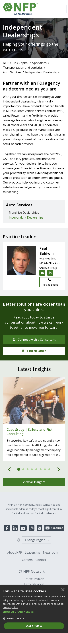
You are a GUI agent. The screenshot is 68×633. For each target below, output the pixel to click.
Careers (27, 560)
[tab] (19, 469)
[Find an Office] (34, 351)
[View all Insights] (34, 482)
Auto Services (12, 72)
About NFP (14, 553)
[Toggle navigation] (63, 9)
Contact (41, 560)
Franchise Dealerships (24, 213)
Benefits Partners (34, 579)
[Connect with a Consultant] (34, 339)
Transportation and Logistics (23, 68)
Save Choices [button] (34, 625)
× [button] (63, 590)
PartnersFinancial (34, 584)
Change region (35, 540)
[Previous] (9, 469)
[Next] (58, 469)
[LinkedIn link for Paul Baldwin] (50, 273)
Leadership (32, 553)
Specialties (39, 63)
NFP (6, 63)
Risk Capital (20, 63)
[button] (34, 611)
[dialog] (34, 609)
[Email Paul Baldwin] (42, 273)
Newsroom (50, 553)
